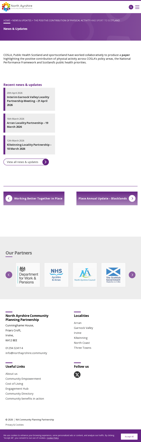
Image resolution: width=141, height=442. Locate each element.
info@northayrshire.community (26, 353)
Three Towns (82, 348)
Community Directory (19, 393)
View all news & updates (28, 162)
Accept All (129, 436)
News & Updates (21, 20)
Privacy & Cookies (15, 424)
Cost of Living (14, 384)
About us (11, 374)
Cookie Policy (53, 438)
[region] (70, 435)
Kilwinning (81, 338)
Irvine (77, 333)
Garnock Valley (83, 328)
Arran (78, 323)
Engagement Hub (17, 388)
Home (6, 20)
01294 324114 (14, 348)
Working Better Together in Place (34, 198)
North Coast (82, 343)
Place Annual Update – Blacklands (106, 198)
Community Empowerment (23, 379)
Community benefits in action (25, 398)
